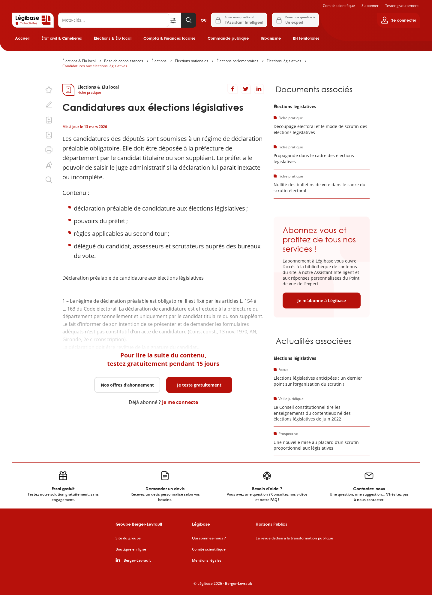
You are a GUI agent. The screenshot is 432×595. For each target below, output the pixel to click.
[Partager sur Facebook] (232, 89)
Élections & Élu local (112, 38)
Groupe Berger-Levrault (139, 524)
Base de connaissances (123, 60)
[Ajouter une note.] (49, 105)
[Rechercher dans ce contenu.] (49, 180)
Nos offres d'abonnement (127, 385)
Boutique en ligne (131, 549)
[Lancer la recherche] (188, 20)
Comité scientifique (339, 5)
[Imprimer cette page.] (49, 150)
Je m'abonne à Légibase (321, 300)
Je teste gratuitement (199, 385)
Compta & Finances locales (169, 38)
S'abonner (370, 5)
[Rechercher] (113, 20)
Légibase (201, 524)
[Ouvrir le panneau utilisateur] (398, 20)
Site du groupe (128, 538)
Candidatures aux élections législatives (94, 65)
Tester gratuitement (401, 5)
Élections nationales (191, 60)
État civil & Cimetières (61, 38)
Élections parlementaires (237, 60)
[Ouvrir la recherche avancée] (175, 20)
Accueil (22, 38)
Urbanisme (271, 38)
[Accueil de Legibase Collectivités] (33, 20)
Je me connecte (180, 402)
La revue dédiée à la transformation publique (294, 538)
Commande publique (228, 38)
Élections (159, 60)
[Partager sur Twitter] (246, 89)
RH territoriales (306, 38)
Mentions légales (206, 560)
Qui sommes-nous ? (209, 538)
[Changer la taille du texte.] (49, 165)
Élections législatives (284, 60)
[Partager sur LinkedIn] (259, 89)
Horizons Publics (271, 524)
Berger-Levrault (137, 560)
